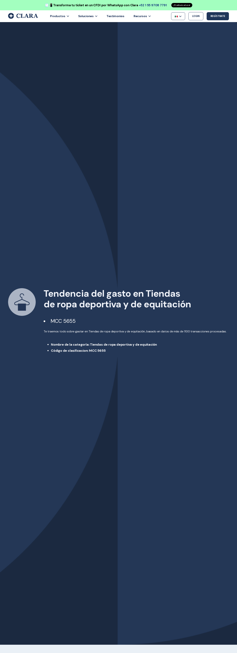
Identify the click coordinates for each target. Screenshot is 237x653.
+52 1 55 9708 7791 (153, 5)
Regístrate (218, 16)
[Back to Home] (23, 18)
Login (196, 16)
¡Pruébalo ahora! (182, 5)
